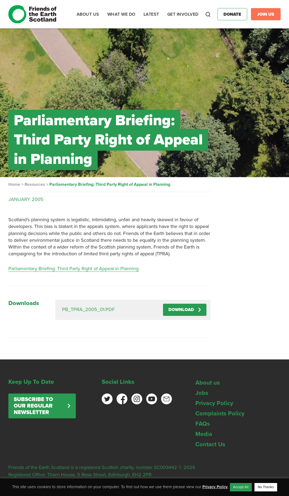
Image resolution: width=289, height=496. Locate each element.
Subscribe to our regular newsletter (33, 406)
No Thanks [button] (266, 487)
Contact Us (210, 444)
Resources (35, 184)
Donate (232, 14)
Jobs (201, 392)
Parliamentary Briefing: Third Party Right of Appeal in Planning (73, 269)
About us (207, 382)
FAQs (202, 423)
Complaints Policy (219, 413)
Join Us (265, 14)
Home (14, 184)
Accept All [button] (241, 487)
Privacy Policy (214, 403)
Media (203, 434)
